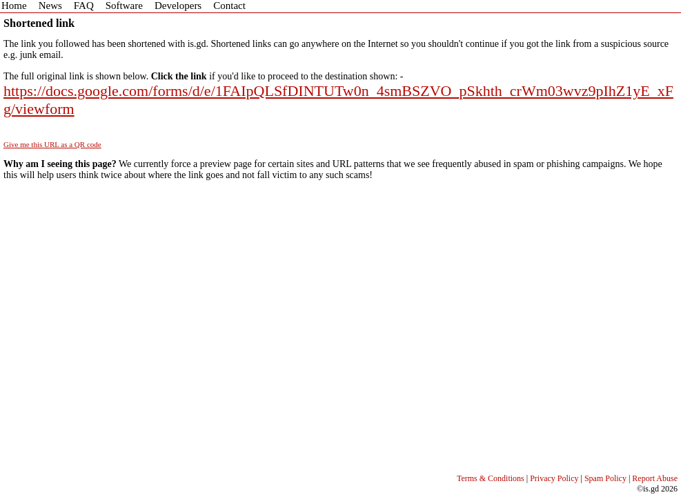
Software (124, 5)
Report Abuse (655, 478)
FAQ (84, 5)
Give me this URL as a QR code (52, 144)
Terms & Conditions (490, 478)
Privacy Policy (554, 478)
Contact (229, 5)
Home (14, 5)
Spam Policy (605, 478)
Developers (178, 5)
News (50, 5)
